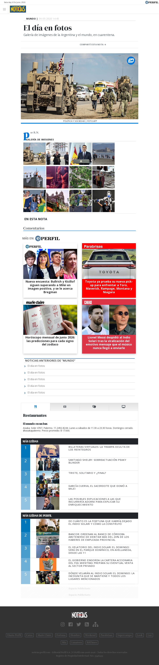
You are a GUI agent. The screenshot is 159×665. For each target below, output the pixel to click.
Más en (41, 238)
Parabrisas (106, 635)
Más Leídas (30, 441)
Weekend (90, 635)
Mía (64, 642)
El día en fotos (36, 366)
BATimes (92, 642)
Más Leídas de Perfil (37, 516)
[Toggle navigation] (5, 9)
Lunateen (76, 642)
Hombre (75, 635)
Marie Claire (44, 635)
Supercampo (124, 635)
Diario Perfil (14, 635)
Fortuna (60, 635)
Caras (29, 635)
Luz (150, 635)
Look (140, 635)
